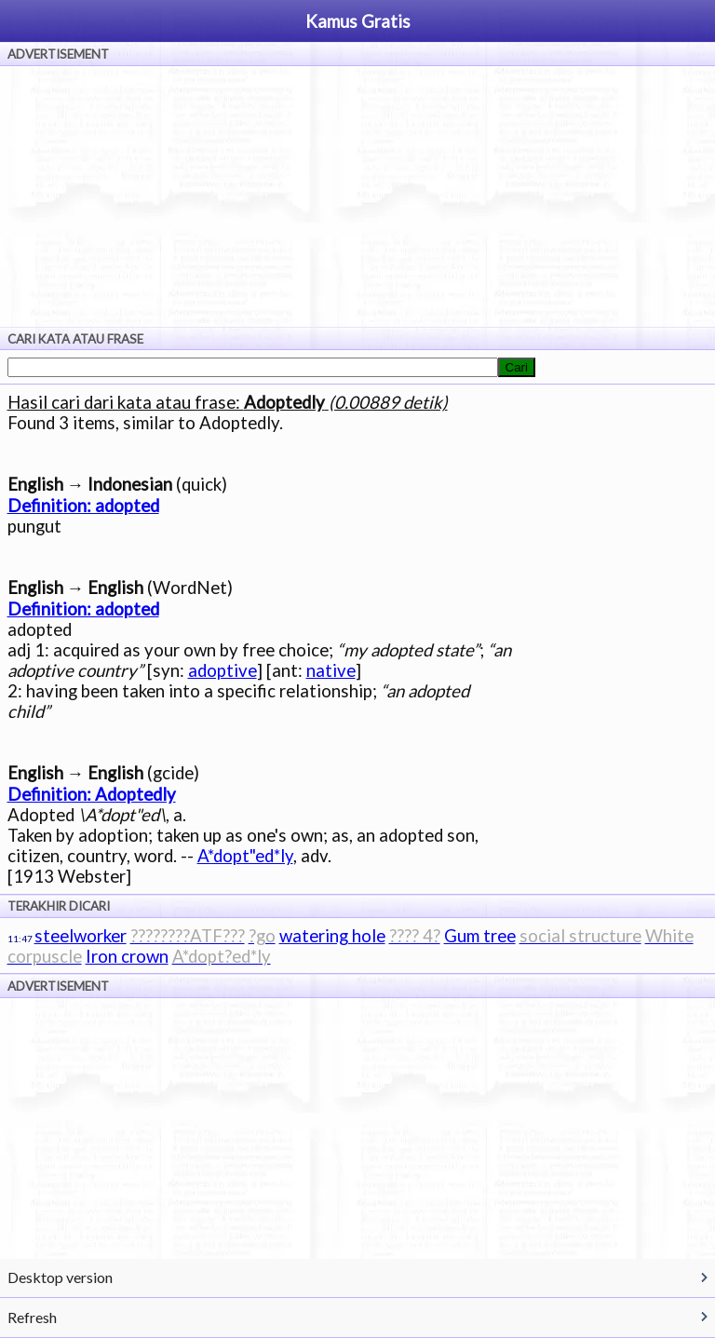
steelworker (80, 936)
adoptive (222, 670)
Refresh (32, 1317)
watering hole (332, 936)
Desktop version (60, 1277)
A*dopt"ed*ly (245, 855)
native (331, 670)
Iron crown (127, 956)
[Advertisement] (357, 196)
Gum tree (480, 936)
